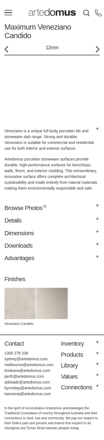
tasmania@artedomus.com (27, 394)
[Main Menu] (8, 13)
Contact (14, 343)
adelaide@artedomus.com (27, 382)
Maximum (20, 27)
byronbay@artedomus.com (27, 388)
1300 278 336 (16, 353)
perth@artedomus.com (24, 376)
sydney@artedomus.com (25, 359)
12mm (52, 47)
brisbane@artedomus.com (27, 370)
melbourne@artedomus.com (29, 365)
